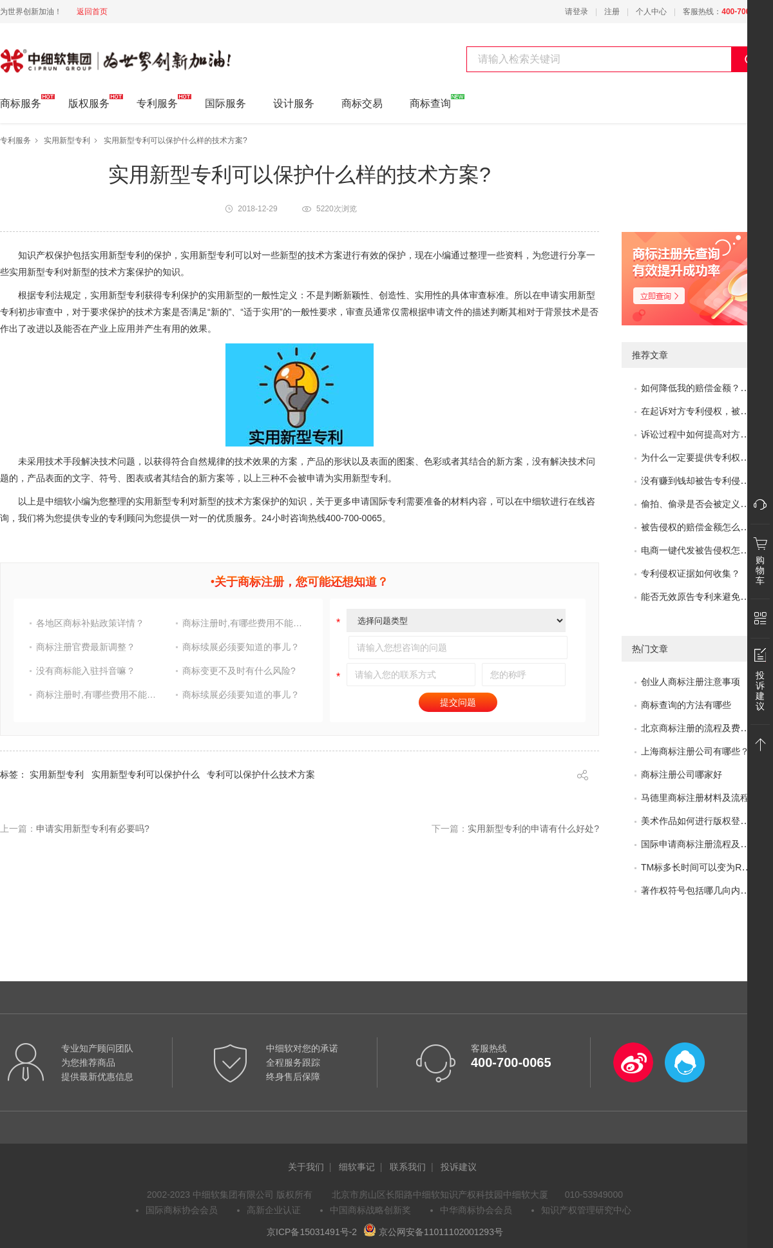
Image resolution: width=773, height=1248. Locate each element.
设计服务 (293, 103)
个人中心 (651, 11)
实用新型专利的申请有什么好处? (533, 828)
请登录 (576, 11)
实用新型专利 (67, 140)
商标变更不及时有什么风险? (239, 671)
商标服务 (20, 101)
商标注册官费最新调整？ (85, 647)
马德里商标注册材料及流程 (695, 797)
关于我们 (306, 1167)
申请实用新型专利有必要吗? (92, 828)
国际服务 (225, 103)
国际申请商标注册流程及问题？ (704, 844)
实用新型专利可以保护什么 (145, 774)
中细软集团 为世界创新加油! (64, 53)
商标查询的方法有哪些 (686, 705)
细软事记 (357, 1167)
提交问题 (458, 702)
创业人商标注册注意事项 (690, 682)
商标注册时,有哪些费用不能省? (244, 623)
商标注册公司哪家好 (681, 774)
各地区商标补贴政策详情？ (90, 623)
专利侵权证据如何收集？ (690, 573)
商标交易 (362, 103)
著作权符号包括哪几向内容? (697, 890)
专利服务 (157, 101)
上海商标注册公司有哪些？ (695, 751)
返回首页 (92, 11)
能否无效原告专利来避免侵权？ (704, 596)
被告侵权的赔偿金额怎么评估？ (704, 527)
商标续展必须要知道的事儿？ (241, 647)
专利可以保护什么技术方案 (261, 774)
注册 (612, 11)
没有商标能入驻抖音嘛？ (85, 671)
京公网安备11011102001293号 (433, 1232)
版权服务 (89, 101)
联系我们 (408, 1167)
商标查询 (430, 101)
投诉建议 (459, 1167)
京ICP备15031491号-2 (312, 1232)
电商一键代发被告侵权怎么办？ (704, 550)
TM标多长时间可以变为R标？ (700, 867)
